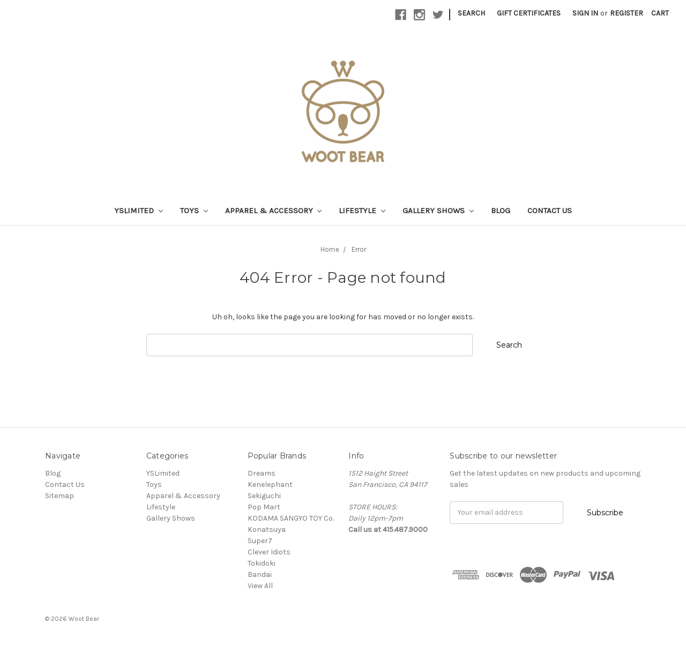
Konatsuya (267, 529)
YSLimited (138, 210)
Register (626, 13)
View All (260, 585)
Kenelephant (270, 484)
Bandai (260, 574)
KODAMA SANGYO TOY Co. (291, 518)
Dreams (261, 473)
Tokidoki (261, 563)
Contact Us (549, 210)
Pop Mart (264, 507)
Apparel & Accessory (273, 210)
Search (471, 13)
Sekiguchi (264, 495)
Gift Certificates (529, 13)
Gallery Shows (438, 210)
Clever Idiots (269, 552)
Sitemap (59, 495)
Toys (194, 210)
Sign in (585, 13)
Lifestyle (362, 210)
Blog (500, 210)
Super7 (260, 540)
